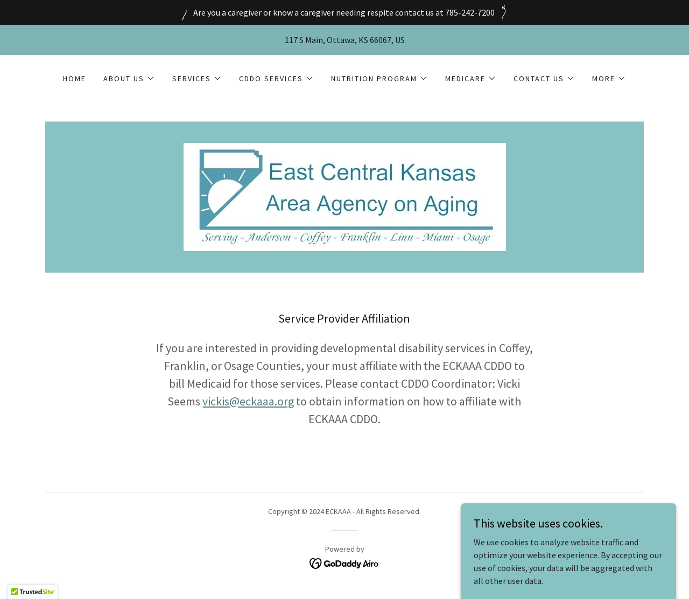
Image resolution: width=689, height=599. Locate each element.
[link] (344, 195)
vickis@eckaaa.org (248, 401)
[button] (129, 78)
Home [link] (74, 78)
